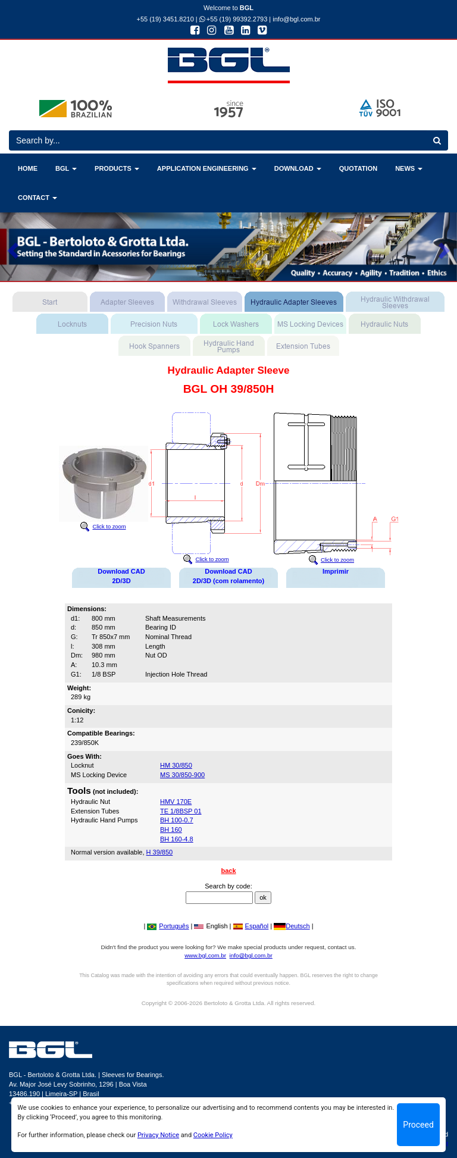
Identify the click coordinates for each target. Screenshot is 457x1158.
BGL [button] (66, 168)
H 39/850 (159, 852)
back (228, 870)
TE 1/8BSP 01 (181, 811)
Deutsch (291, 925)
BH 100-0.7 (176, 820)
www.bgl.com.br (205, 955)
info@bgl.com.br (296, 19)
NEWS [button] (408, 168)
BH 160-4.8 (176, 839)
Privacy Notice (158, 1135)
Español (251, 925)
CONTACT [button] (37, 197)
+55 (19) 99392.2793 (233, 19)
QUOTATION (358, 168)
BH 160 (171, 829)
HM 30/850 (176, 765)
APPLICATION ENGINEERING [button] (206, 168)
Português (168, 925)
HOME (27, 168)
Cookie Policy (213, 1135)
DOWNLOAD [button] (297, 168)
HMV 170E (176, 801)
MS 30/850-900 (182, 774)
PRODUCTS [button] (117, 168)
